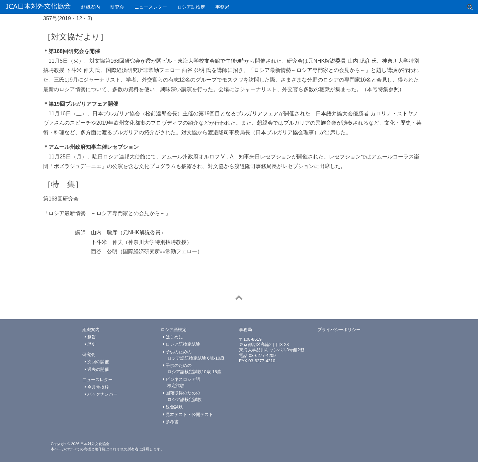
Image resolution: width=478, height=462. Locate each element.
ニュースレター (150, 7)
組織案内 (90, 7)
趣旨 (90, 336)
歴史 (90, 344)
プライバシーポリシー (338, 329)
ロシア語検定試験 (181, 344)
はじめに (173, 336)
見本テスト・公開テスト (188, 414)
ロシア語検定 (191, 7)
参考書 (171, 421)
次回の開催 (97, 361)
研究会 (117, 7)
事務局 (222, 7)
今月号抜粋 (97, 386)
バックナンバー (101, 394)
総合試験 (173, 406)
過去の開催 (97, 369)
